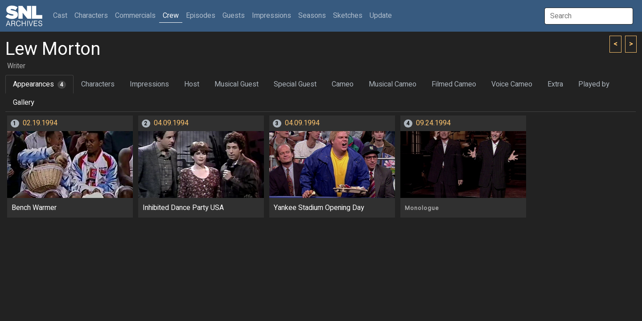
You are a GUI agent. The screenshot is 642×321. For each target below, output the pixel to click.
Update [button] (381, 15)
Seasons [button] (312, 15)
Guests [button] (233, 15)
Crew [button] (171, 15)
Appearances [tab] (39, 84)
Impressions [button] (271, 15)
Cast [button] (62, 15)
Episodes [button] (200, 15)
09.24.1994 (433, 123)
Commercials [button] (135, 15)
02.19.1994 (40, 123)
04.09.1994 (171, 123)
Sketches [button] (347, 15)
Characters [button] (91, 15)
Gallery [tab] (23, 102)
